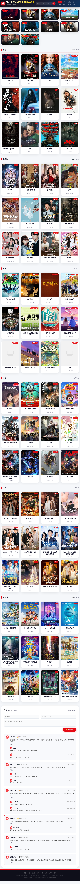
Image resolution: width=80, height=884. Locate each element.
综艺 (61, 5)
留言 (67, 8)
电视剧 (71, 2)
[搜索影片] (45, 5)
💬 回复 (11, 747)
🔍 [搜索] (54, 5)
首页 (61, 2)
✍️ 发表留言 (69, 733)
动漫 (66, 5)
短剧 (71, 5)
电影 (66, 2)
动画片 (61, 8)
